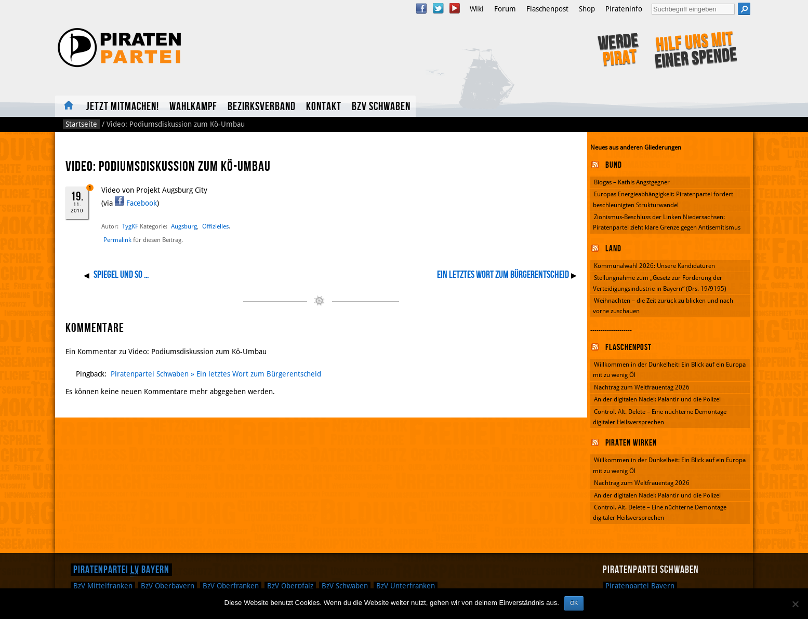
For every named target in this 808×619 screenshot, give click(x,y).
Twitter (438, 8)
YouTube (454, 8)
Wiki (477, 9)
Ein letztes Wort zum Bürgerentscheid (503, 274)
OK (574, 603)
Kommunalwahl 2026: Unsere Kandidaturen (654, 266)
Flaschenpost (547, 9)
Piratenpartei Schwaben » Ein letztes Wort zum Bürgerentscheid (216, 374)
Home (68, 106)
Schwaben (345, 586)
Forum (505, 9)
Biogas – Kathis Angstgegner (632, 182)
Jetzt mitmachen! (122, 106)
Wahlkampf (193, 106)
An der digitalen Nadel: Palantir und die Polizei (657, 399)
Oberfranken (231, 586)
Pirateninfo (623, 9)
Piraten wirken (631, 443)
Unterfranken (405, 586)
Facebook (421, 8)
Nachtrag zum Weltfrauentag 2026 (642, 387)
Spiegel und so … (121, 274)
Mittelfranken (103, 586)
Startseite (81, 124)
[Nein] (795, 604)
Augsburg (184, 226)
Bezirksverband (262, 106)
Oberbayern (167, 586)
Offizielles (215, 226)
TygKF (130, 226)
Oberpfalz (290, 586)
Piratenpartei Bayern (121, 569)
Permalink (117, 240)
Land (613, 249)
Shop (587, 9)
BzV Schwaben (381, 106)
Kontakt (323, 106)
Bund (613, 165)
